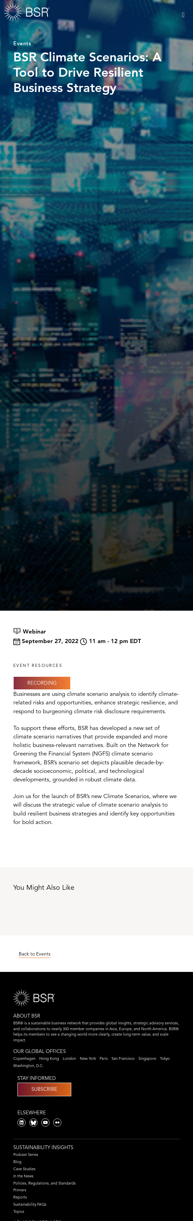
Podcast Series (25, 1154)
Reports (20, 1197)
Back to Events (34, 954)
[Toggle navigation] (180, 13)
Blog (17, 1161)
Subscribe (44, 1089)
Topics (18, 1211)
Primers (19, 1190)
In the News (23, 1176)
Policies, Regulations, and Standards (44, 1183)
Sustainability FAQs (29, 1204)
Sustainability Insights (43, 1147)
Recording (42, 683)
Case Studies (24, 1168)
